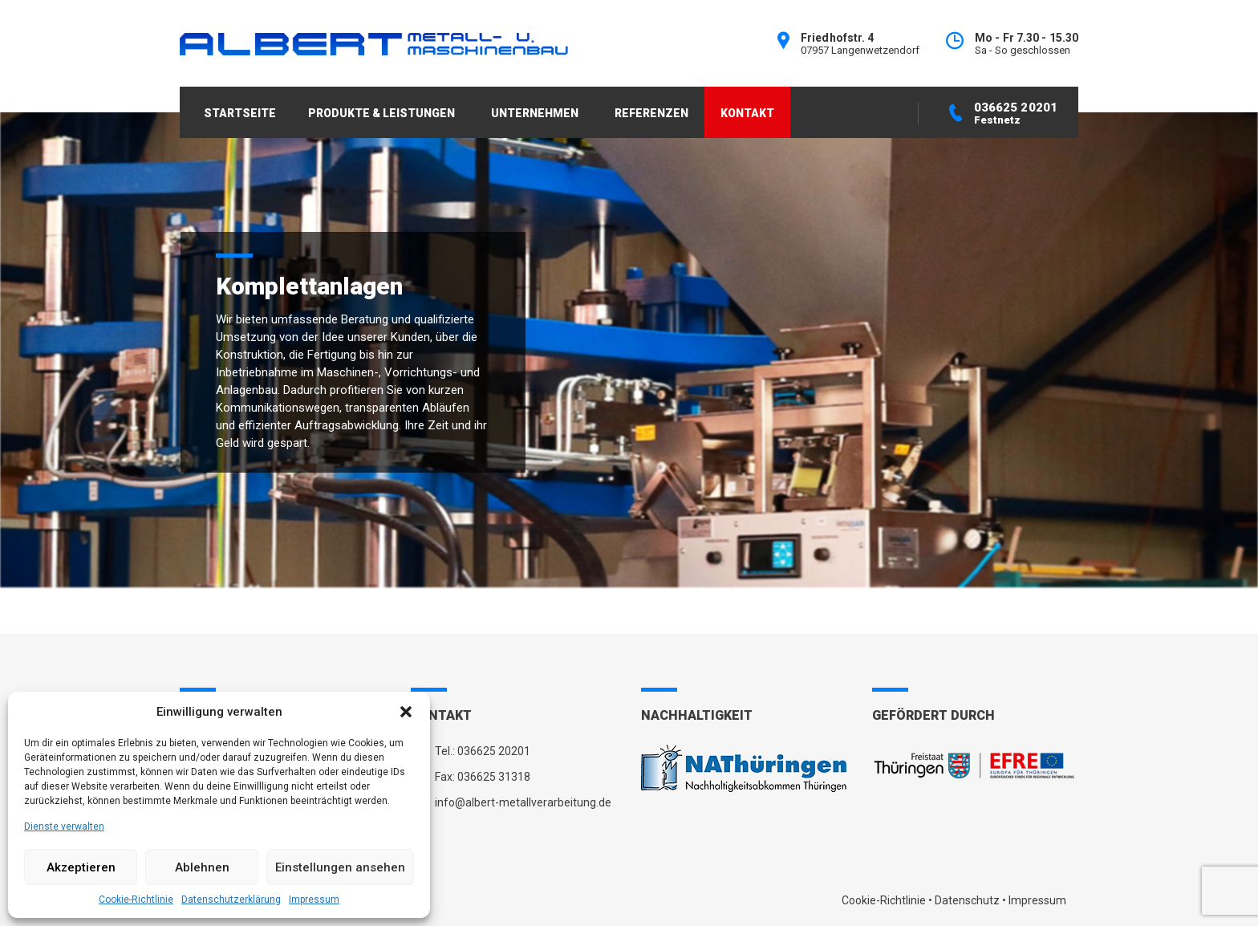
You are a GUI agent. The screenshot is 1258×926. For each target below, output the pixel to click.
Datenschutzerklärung (231, 899)
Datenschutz (967, 900)
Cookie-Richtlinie (136, 899)
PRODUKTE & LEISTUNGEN (381, 113)
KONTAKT (747, 113)
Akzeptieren (81, 867)
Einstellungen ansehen (340, 867)
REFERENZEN (651, 113)
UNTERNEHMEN (534, 113)
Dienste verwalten (64, 826)
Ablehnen (202, 867)
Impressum (314, 899)
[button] (406, 712)
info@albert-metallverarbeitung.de (523, 802)
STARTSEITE (240, 113)
